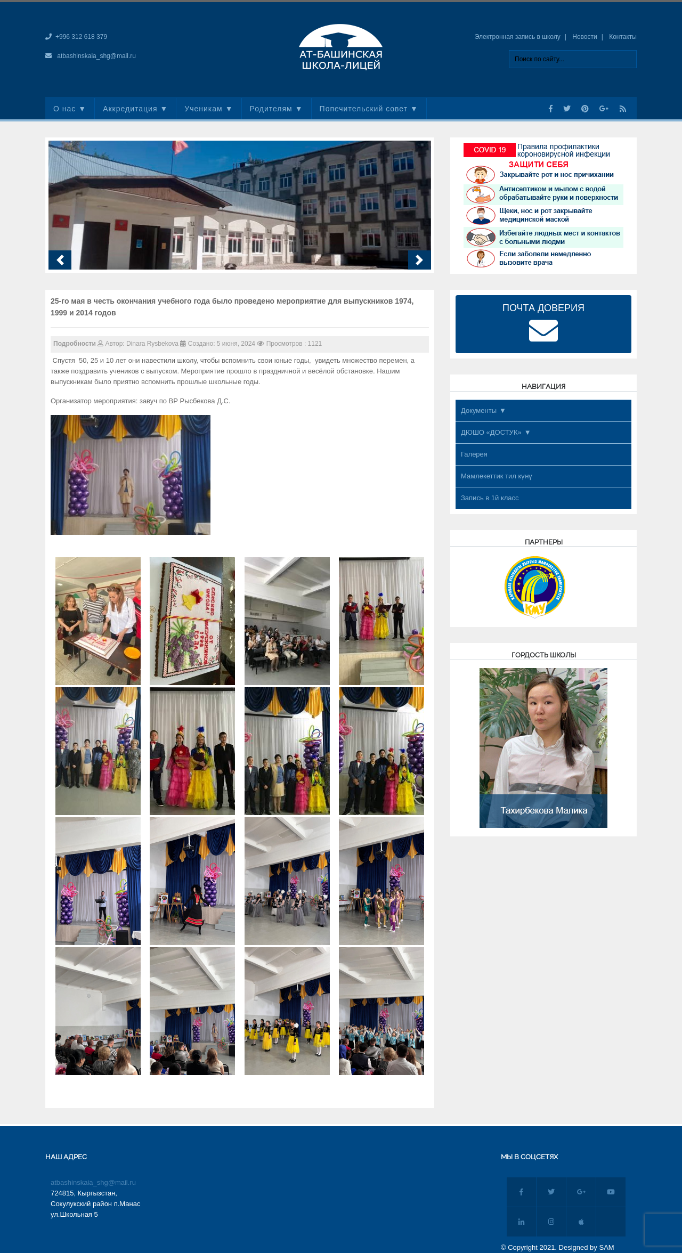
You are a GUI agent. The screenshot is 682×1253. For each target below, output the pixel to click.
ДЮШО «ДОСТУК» (491, 432)
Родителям (271, 108)
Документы (479, 410)
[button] (59, 260)
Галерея (474, 454)
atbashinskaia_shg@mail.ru (96, 56)
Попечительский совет (364, 108)
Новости (584, 36)
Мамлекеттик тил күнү (496, 476)
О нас (64, 108)
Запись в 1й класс (490, 498)
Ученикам (203, 108)
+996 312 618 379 (81, 36)
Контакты (623, 36)
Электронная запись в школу (518, 36)
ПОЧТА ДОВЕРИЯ (543, 324)
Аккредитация (130, 108)
